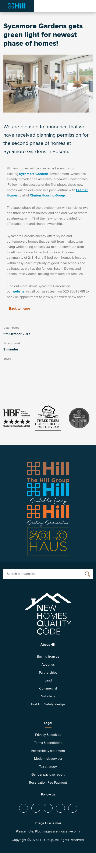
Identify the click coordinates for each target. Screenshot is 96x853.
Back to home (16, 308)
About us (48, 664)
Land (48, 680)
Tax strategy (48, 767)
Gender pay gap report (48, 774)
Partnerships (48, 672)
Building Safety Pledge (48, 704)
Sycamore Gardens (34, 174)
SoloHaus (48, 696)
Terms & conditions (48, 743)
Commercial (48, 688)
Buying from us (48, 656)
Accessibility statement (48, 751)
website (18, 291)
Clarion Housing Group (47, 195)
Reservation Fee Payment (48, 782)
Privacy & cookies (48, 735)
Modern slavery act (48, 759)
